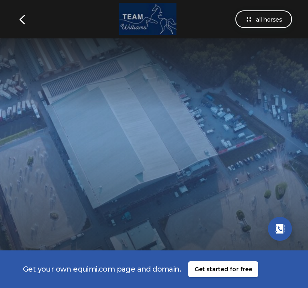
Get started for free (223, 269)
